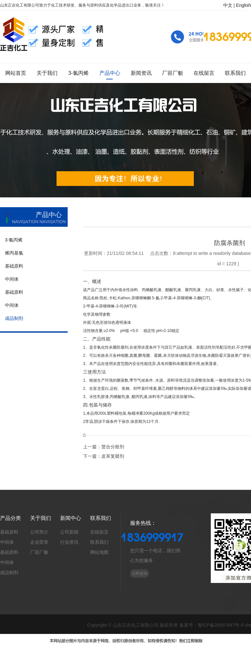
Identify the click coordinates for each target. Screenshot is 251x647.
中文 (227, 5)
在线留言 (99, 532)
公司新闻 (69, 532)
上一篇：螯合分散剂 (103, 446)
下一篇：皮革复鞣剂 (103, 456)
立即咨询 (139, 573)
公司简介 (39, 532)
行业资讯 (69, 542)
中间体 (7, 542)
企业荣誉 (39, 542)
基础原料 (9, 532)
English (243, 5)
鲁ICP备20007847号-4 (220, 625)
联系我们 (99, 542)
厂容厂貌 (39, 552)
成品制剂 (9, 572)
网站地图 (99, 552)
